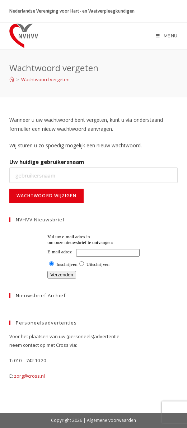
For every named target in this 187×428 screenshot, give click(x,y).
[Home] (11, 79)
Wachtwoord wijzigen (46, 196)
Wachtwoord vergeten (45, 79)
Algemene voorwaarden (111, 420)
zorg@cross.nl (29, 376)
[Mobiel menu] (167, 36)
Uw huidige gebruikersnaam (46, 161)
